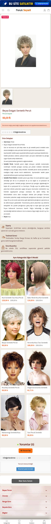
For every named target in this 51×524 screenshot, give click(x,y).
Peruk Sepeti (7, 114)
